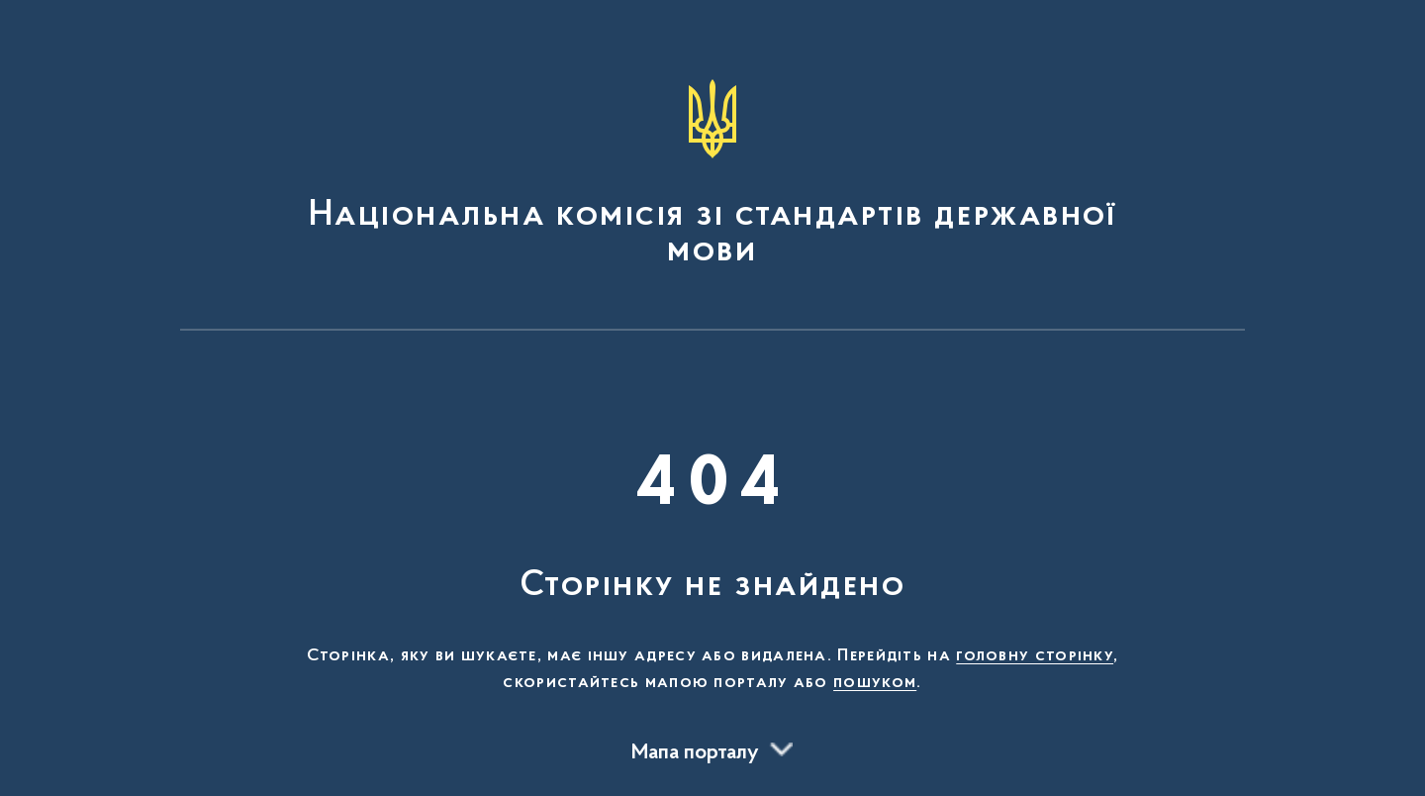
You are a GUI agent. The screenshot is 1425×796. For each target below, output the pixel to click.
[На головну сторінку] (712, 174)
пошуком (874, 683)
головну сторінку (1034, 656)
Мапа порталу (695, 753)
